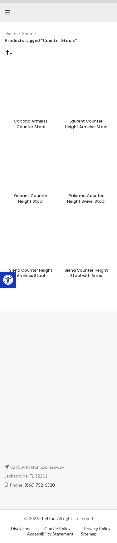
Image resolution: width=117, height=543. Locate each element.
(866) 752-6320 (40, 485)
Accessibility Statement (50, 533)
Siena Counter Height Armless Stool (30, 273)
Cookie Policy (57, 528)
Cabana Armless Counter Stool (31, 123)
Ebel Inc (47, 518)
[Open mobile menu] (7, 12)
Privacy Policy (97, 528)
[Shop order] (9, 52)
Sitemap (89, 533)
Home (11, 33)
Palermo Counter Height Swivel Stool (86, 198)
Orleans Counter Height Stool (30, 198)
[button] (8, 280)
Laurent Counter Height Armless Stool (86, 123)
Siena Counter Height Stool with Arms (86, 273)
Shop (27, 33)
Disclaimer (21, 528)
